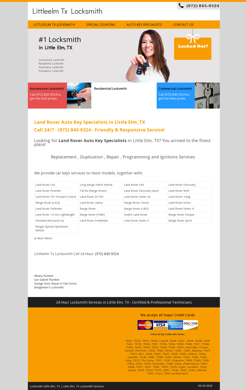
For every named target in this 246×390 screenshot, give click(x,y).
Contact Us (183, 24)
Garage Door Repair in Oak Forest (55, 283)
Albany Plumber (44, 276)
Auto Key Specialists (144, 24)
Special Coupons (100, 24)
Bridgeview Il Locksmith (49, 287)
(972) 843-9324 (202, 5)
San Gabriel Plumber (46, 279)
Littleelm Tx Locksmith (67, 11)
